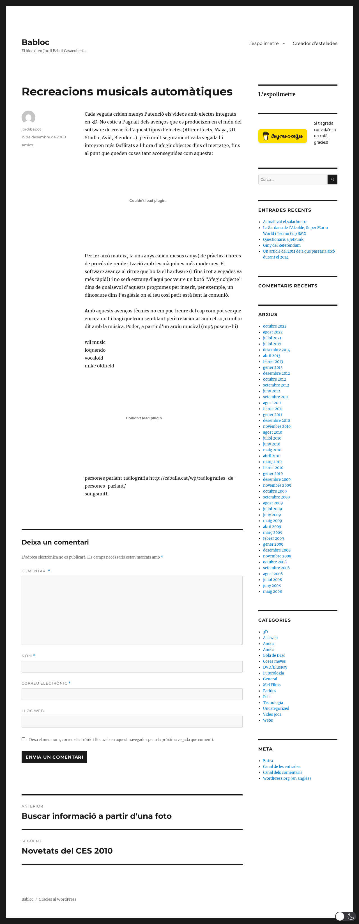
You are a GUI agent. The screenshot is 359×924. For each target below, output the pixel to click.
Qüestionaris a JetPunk (283, 239)
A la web (270, 637)
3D (265, 632)
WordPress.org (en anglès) (287, 778)
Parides (269, 691)
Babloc (36, 42)
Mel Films (272, 685)
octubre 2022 (275, 326)
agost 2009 (273, 503)
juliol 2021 (272, 338)
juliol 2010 (272, 438)
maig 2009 (272, 520)
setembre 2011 (276, 397)
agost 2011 (272, 403)
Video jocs (272, 714)
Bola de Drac (274, 655)
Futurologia (273, 673)
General (270, 679)
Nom (29, 655)
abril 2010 (271, 456)
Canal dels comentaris (282, 772)
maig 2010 (272, 450)
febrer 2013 (273, 361)
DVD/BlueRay (275, 667)
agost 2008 (273, 573)
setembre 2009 (276, 497)
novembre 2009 (277, 485)
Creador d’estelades (315, 43)
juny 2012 (271, 391)
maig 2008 (272, 591)
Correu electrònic (46, 683)
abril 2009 (272, 526)
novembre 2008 (277, 556)
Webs (268, 720)
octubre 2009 (275, 491)
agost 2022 (273, 332)
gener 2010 (273, 473)
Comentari (36, 571)
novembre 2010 (277, 426)
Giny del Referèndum (282, 245)
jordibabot (31, 129)
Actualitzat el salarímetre (285, 221)
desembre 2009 (277, 479)
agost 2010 (272, 432)
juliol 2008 (272, 579)
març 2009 (272, 532)
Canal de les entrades (281, 766)
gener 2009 (273, 544)
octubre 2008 (275, 562)
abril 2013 (271, 355)
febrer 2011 (273, 408)
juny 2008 (272, 585)
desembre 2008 (277, 550)
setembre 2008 (276, 568)
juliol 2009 (272, 509)
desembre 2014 (276, 349)
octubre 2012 (274, 379)
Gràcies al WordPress (58, 899)
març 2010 (272, 461)
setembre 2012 (276, 385)
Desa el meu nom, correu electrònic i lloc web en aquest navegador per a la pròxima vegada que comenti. (121, 739)
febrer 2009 (273, 538)
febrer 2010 (273, 467)
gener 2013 (272, 367)
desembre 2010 (276, 420)
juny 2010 (271, 444)
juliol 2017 (272, 344)
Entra (268, 760)
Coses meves (274, 661)
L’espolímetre (263, 43)
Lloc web (33, 710)
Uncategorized (276, 708)
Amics (27, 145)
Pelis (267, 696)
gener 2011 (272, 414)
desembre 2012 (276, 373)
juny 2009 (272, 515)
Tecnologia (273, 702)
